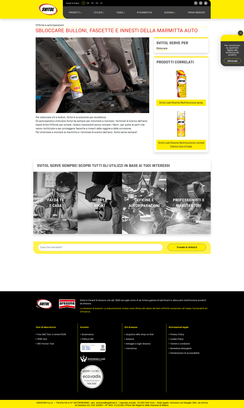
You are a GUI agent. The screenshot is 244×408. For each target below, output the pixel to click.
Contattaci (131, 348)
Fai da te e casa (55, 203)
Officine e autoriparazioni (144, 203)
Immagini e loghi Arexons (138, 343)
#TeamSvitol (144, 12)
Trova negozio (196, 12)
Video (121, 12)
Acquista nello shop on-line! (140, 334)
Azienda (170, 12)
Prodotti (75, 12)
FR (92, 3)
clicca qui (232, 60)
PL (102, 3)
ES (97, 3)
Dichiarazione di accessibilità (184, 353)
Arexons (130, 339)
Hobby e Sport (99, 203)
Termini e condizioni (180, 343)
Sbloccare (161, 48)
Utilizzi (99, 12)
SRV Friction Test (45, 343)
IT (83, 3)
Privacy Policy (177, 334)
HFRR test (42, 339)
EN (88, 3)
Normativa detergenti (181, 348)
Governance (88, 334)
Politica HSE (88, 339)
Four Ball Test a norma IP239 (51, 334)
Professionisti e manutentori (188, 203)
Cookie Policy (176, 339)
